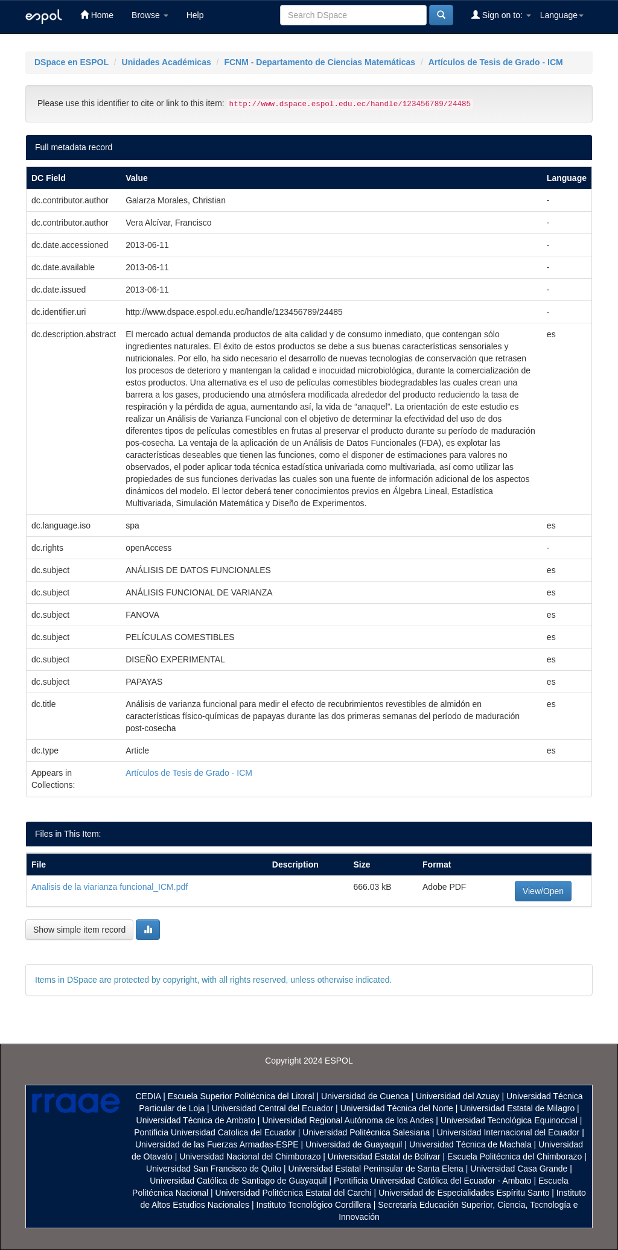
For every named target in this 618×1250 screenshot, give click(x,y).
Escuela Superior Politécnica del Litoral (241, 1096)
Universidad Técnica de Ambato (195, 1120)
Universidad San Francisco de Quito (213, 1168)
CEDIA (148, 1096)
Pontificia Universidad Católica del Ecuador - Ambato (433, 1180)
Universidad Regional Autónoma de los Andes (347, 1120)
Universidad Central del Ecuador (273, 1108)
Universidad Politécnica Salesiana (366, 1132)
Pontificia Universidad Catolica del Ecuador (215, 1132)
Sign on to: (501, 15)
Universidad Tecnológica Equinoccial (509, 1120)
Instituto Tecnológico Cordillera (313, 1205)
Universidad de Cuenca (365, 1096)
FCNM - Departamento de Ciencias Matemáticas (319, 62)
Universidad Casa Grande (520, 1168)
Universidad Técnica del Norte (396, 1108)
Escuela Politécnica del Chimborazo (514, 1156)
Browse (150, 15)
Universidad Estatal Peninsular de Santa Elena (376, 1168)
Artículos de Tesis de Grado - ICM (495, 62)
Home (96, 15)
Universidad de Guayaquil (353, 1144)
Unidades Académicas (166, 62)
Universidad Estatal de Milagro (517, 1108)
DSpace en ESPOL (71, 62)
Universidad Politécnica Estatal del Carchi (293, 1193)
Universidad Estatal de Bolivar (384, 1156)
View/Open (543, 891)
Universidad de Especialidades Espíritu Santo (463, 1193)
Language (562, 15)
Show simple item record (79, 929)
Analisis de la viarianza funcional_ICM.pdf (109, 887)
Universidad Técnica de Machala (470, 1144)
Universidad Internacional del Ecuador (508, 1132)
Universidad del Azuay (458, 1096)
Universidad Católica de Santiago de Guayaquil (238, 1180)
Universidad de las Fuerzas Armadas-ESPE (217, 1144)
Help (195, 15)
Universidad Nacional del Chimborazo (249, 1156)
